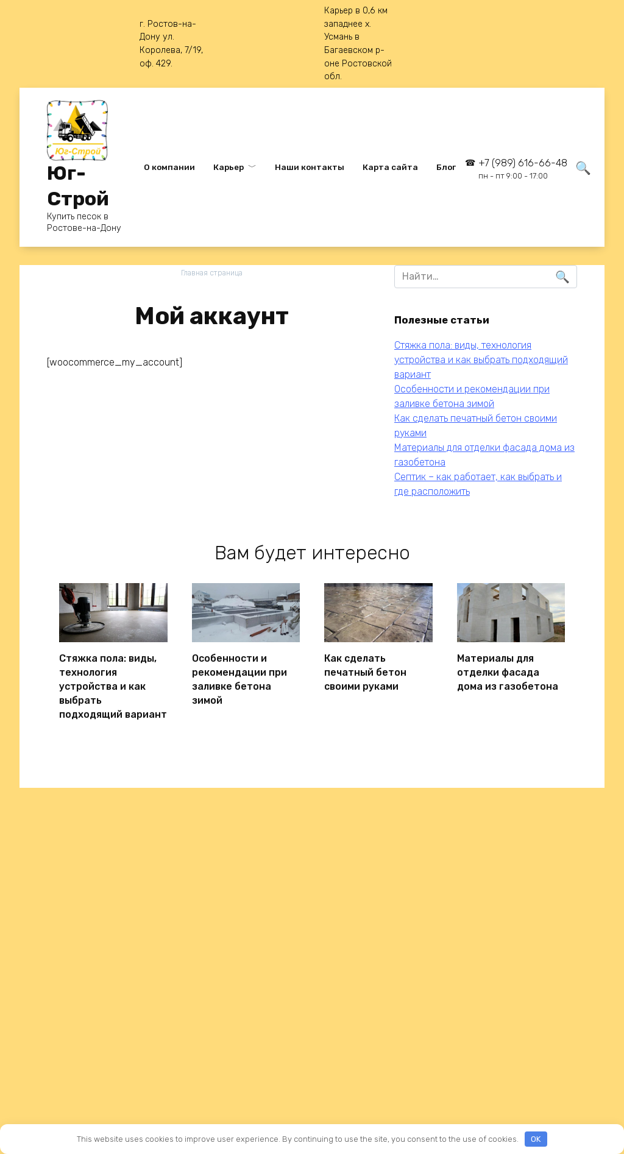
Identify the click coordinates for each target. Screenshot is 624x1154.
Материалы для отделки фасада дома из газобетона (507, 670)
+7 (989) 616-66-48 (522, 169)
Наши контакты (309, 167)
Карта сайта (390, 167)
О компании (169, 167)
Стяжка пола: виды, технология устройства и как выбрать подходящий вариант (481, 359)
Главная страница (212, 272)
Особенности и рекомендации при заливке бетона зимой (239, 676)
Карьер (228, 167)
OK (536, 1139)
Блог (446, 167)
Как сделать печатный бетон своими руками (365, 670)
